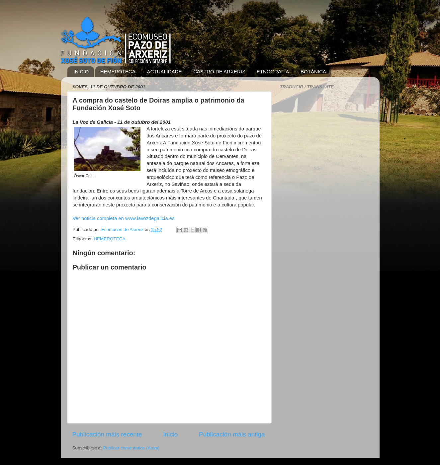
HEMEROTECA (117, 71)
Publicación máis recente (107, 434)
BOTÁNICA (313, 71)
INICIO (81, 71)
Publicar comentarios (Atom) (131, 447)
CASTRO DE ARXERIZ (219, 71)
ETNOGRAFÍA (273, 71)
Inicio (170, 434)
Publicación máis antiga (232, 434)
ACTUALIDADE (164, 71)
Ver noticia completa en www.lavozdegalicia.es (124, 218)
